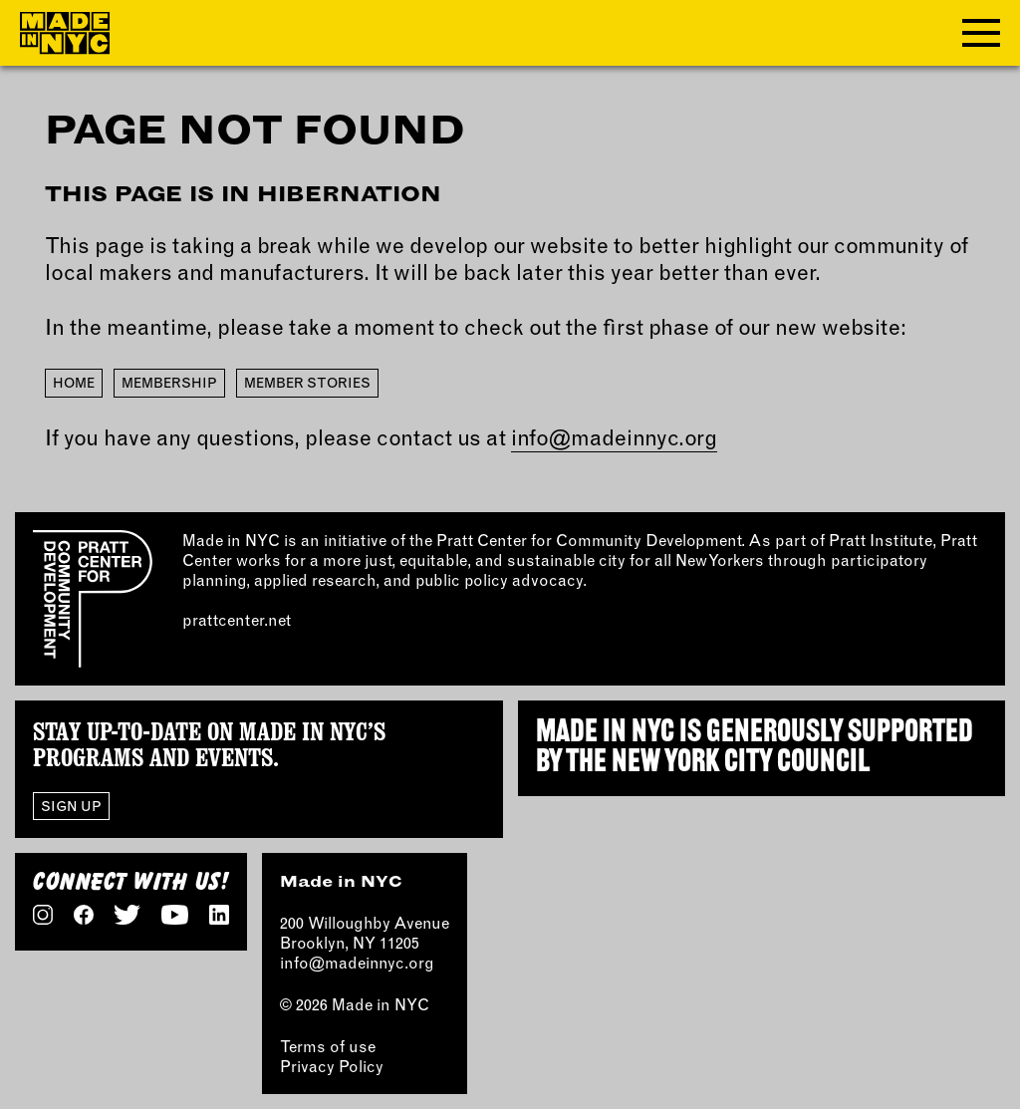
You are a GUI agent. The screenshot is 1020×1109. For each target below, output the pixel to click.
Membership (169, 383)
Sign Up (71, 805)
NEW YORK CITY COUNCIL (741, 763)
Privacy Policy (331, 1066)
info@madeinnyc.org (614, 437)
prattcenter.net (236, 620)
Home (74, 383)
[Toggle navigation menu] (981, 33)
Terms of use (328, 1046)
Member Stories (307, 383)
